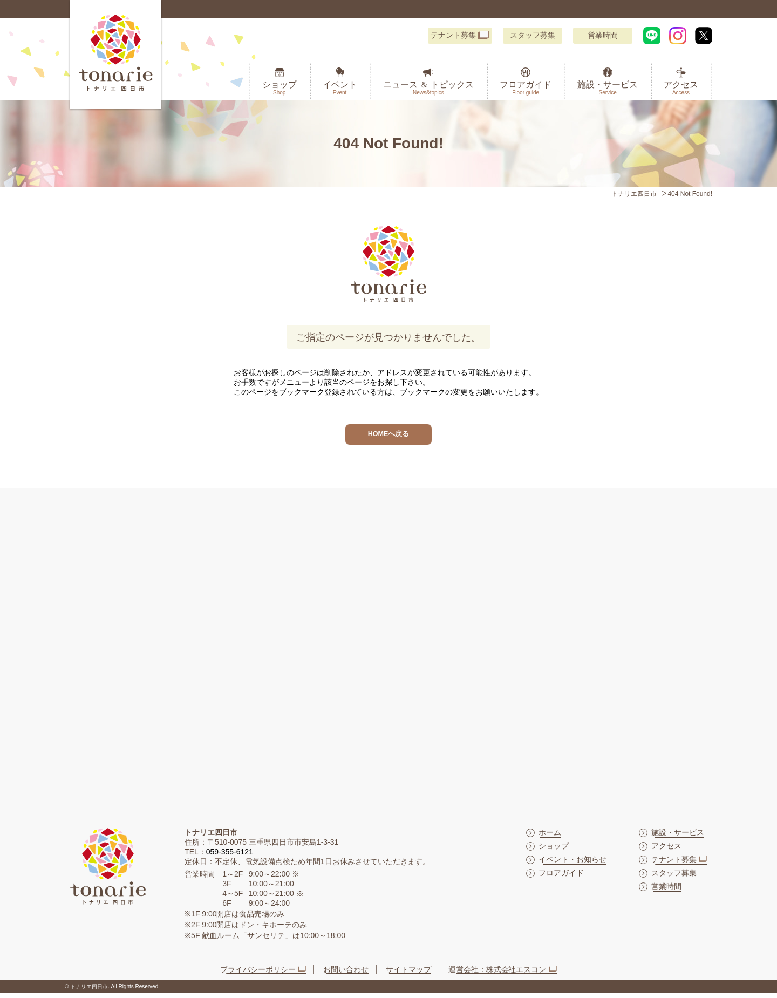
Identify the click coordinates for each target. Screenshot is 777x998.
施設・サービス (607, 88)
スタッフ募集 (532, 35)
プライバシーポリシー (258, 973)
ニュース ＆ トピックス (428, 88)
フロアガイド (525, 88)
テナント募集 (453, 35)
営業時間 (603, 35)
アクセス (681, 88)
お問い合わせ (346, 973)
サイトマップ (408, 973)
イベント (340, 88)
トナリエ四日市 (634, 194)
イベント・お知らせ (572, 863)
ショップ (279, 88)
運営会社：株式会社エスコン (497, 973)
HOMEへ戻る (388, 436)
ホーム (550, 836)
